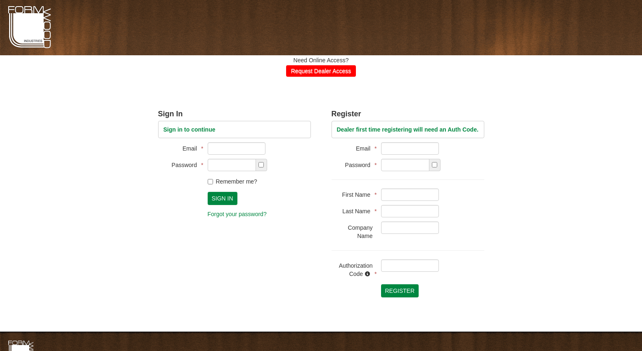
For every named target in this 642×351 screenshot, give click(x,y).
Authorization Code (356, 269)
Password (185, 165)
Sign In (222, 198)
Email (190, 148)
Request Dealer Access (321, 71)
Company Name (360, 231)
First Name (357, 194)
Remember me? (232, 181)
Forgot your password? (237, 214)
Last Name (357, 211)
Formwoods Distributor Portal (29, 47)
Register (400, 290)
